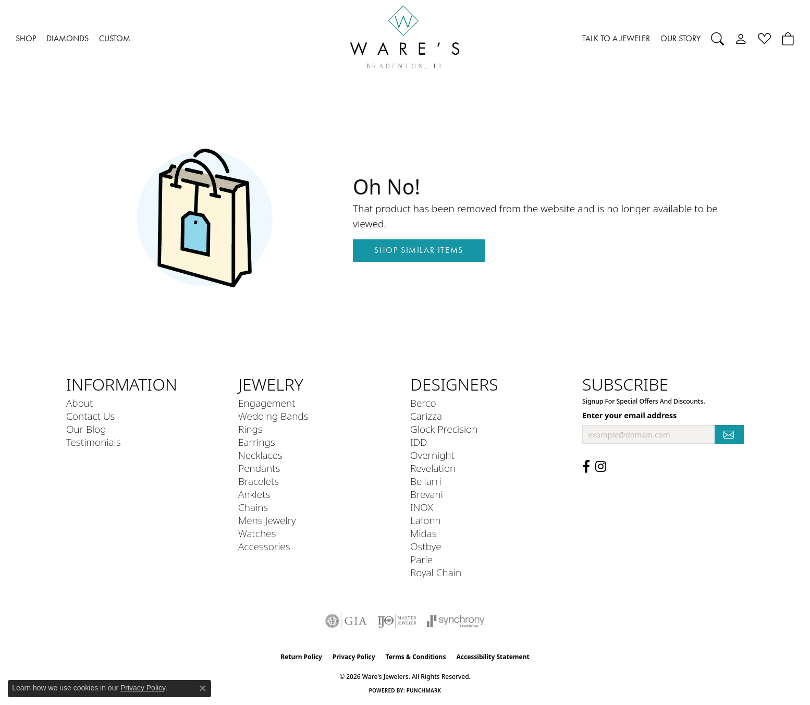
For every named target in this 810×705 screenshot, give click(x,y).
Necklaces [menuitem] (260, 455)
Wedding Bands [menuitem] (273, 416)
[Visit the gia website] (346, 621)
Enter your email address (629, 415)
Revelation (433, 468)
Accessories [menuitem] (264, 546)
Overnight (432, 455)
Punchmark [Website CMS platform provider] (424, 690)
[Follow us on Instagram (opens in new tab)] (600, 466)
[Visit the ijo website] (396, 621)
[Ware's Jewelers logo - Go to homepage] (405, 39)
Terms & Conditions (416, 656)
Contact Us (90, 416)
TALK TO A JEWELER (616, 38)
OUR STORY (680, 38)
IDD (418, 442)
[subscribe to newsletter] (729, 434)
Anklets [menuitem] (254, 494)
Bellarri (425, 481)
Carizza (426, 416)
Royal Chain (435, 572)
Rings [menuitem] (250, 429)
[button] (717, 38)
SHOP (26, 38)
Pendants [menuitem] (259, 468)
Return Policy (301, 656)
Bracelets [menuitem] (258, 481)
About (79, 403)
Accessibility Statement (492, 656)
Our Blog (86, 429)
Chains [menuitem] (253, 507)
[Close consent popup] (203, 688)
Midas (423, 533)
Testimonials (93, 442)
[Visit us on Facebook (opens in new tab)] (586, 466)
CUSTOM (114, 38)
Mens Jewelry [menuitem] (267, 520)
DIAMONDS (67, 38)
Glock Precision (443, 429)
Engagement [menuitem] (266, 403)
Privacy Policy (354, 656)
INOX (421, 507)
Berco (423, 403)
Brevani (426, 494)
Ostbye (425, 546)
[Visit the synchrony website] (456, 621)
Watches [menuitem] (257, 533)
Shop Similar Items (418, 250)
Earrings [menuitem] (256, 442)
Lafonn (425, 520)
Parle (421, 559)
